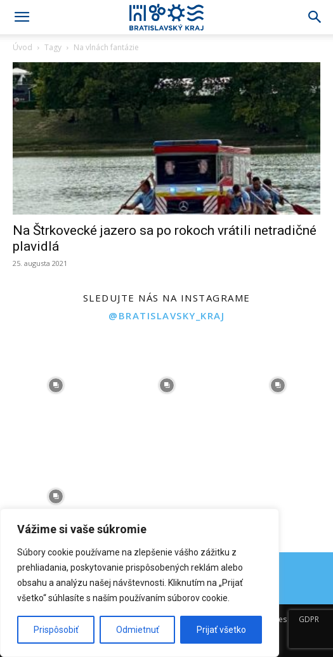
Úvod (22, 47)
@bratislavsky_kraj (166, 315)
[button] (21, 17)
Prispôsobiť (56, 630)
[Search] (315, 17)
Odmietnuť (137, 630)
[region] (139, 582)
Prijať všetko (221, 630)
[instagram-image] (55, 385)
